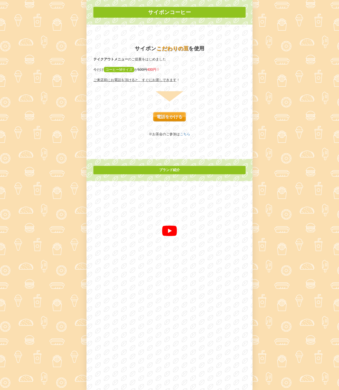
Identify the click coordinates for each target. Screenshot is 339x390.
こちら (185, 134)
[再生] (169, 231)
